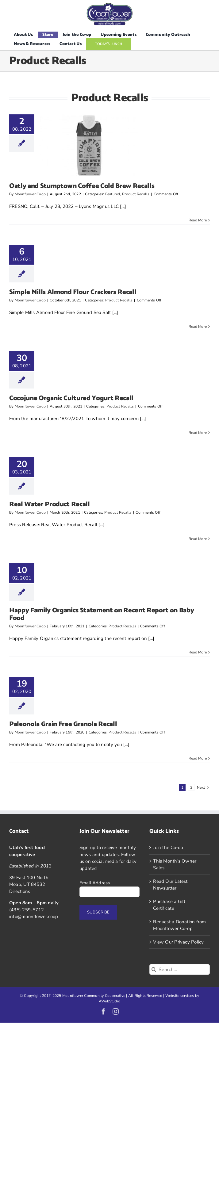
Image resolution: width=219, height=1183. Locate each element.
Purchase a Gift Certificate (169, 905)
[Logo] (109, 5)
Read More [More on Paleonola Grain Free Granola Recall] (198, 758)
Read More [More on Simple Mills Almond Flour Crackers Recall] (198, 326)
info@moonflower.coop (33, 916)
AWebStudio (109, 1001)
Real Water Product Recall (49, 504)
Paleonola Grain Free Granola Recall (63, 724)
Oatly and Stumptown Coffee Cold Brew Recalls (81, 186)
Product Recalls (135, 194)
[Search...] (179, 969)
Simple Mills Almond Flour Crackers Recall (72, 292)
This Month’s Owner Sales (174, 864)
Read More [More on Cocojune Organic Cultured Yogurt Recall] (198, 432)
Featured (112, 194)
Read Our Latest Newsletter (170, 884)
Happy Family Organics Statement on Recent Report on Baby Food (101, 614)
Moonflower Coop (30, 194)
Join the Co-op (168, 847)
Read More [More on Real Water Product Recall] (198, 538)
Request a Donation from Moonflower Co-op (179, 925)
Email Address (94, 883)
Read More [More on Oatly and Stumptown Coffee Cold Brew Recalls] (198, 220)
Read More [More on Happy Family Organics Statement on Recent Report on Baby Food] (198, 652)
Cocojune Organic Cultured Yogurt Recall (71, 398)
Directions (19, 891)
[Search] (153, 969)
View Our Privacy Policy (178, 942)
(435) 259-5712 (26, 910)
